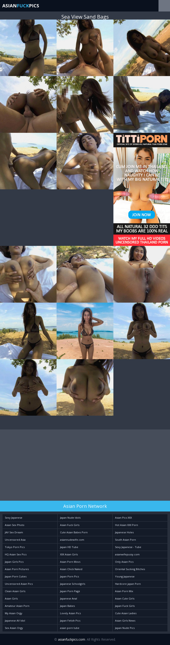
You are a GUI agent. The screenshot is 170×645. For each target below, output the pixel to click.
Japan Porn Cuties (15, 576)
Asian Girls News (125, 620)
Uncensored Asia (15, 539)
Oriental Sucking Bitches (130, 569)
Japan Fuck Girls (125, 606)
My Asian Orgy (13, 613)
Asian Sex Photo (14, 525)
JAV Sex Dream (14, 532)
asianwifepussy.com (127, 554)
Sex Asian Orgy (14, 628)
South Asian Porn (125, 539)
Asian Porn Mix (124, 591)
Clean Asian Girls (15, 591)
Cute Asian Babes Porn (74, 532)
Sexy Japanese (13, 517)
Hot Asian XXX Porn (126, 525)
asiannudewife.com (72, 539)
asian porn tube (69, 628)
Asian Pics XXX (123, 517)
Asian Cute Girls (124, 598)
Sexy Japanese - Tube (128, 547)
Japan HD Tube (69, 547)
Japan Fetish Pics (70, 620)
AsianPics (20, 6)
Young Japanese (125, 576)
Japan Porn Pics (69, 576)
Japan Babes (67, 606)
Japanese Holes (124, 532)
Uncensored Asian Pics (19, 583)
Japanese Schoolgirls (72, 583)
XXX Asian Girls (69, 554)
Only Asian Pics (124, 561)
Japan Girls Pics (14, 561)
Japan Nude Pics (125, 628)
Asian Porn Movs (70, 561)
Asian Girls (11, 598)
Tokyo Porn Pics (15, 547)
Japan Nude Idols (70, 517)
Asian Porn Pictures (17, 569)
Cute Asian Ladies (125, 613)
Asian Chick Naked (71, 569)
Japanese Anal (68, 598)
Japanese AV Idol (15, 620)
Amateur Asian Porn (17, 606)
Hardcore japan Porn (128, 583)
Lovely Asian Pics (70, 613)
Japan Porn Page (70, 591)
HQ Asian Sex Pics (15, 554)
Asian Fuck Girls (69, 525)
